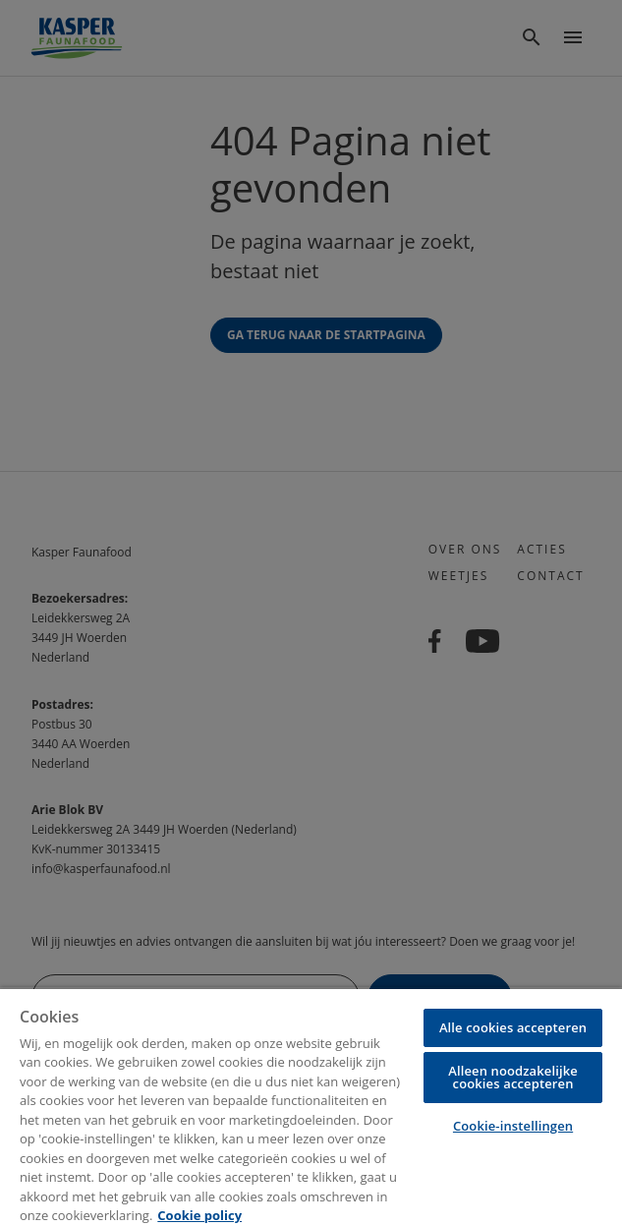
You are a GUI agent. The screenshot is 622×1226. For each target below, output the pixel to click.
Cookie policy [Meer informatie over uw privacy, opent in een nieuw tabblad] (199, 1215)
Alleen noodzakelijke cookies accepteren (513, 1077)
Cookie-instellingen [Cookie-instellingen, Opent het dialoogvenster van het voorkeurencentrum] (513, 1126)
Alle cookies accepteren (513, 1027)
